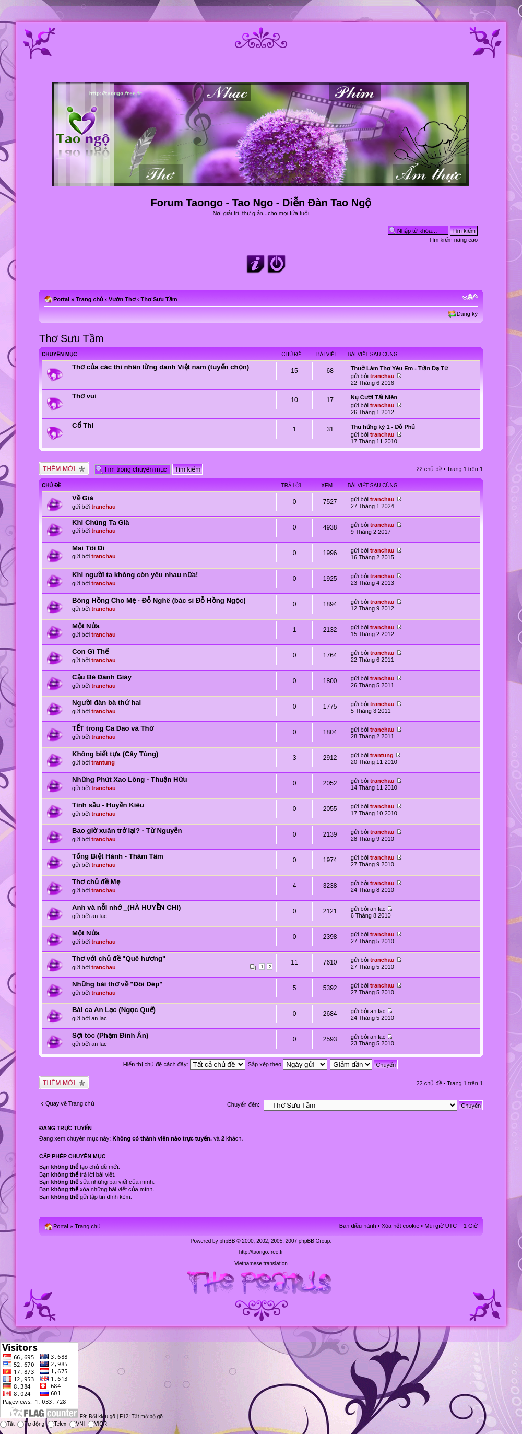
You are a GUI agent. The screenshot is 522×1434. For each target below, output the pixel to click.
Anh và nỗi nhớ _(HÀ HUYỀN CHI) (126, 907)
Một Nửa (86, 626)
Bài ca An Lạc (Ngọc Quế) (114, 1010)
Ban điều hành (357, 1226)
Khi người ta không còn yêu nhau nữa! (135, 575)
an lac (98, 916)
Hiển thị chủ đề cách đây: (184, 1064)
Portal (61, 299)
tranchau (382, 376)
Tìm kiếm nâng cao (453, 240)
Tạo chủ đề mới (64, 468)
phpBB (227, 1241)
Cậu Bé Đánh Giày (102, 677)
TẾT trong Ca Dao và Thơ (112, 728)
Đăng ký (467, 314)
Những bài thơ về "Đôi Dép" (117, 984)
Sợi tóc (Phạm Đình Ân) (110, 1035)
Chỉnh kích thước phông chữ (470, 297)
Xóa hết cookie (401, 1226)
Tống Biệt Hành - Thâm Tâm (117, 856)
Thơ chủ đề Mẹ (96, 882)
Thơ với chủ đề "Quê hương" (118, 958)
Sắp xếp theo (288, 1064)
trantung (103, 762)
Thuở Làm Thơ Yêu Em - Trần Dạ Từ (399, 368)
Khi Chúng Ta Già (100, 522)
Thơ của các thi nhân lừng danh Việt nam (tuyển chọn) (160, 367)
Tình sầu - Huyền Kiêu (108, 805)
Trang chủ (89, 299)
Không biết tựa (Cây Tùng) (115, 754)
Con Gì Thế (90, 651)
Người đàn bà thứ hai (106, 703)
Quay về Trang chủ (69, 1103)
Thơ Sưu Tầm (158, 299)
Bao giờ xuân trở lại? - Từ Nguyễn (127, 830)
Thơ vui (84, 396)
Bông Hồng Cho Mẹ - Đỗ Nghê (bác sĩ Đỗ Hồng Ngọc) (159, 600)
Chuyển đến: (243, 1104)
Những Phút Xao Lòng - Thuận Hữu (129, 779)
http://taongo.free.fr (261, 1252)
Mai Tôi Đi (88, 548)
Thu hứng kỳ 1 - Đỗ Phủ (383, 427)
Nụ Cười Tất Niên (374, 397)
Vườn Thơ (122, 299)
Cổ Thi (82, 425)
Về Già (82, 498)
